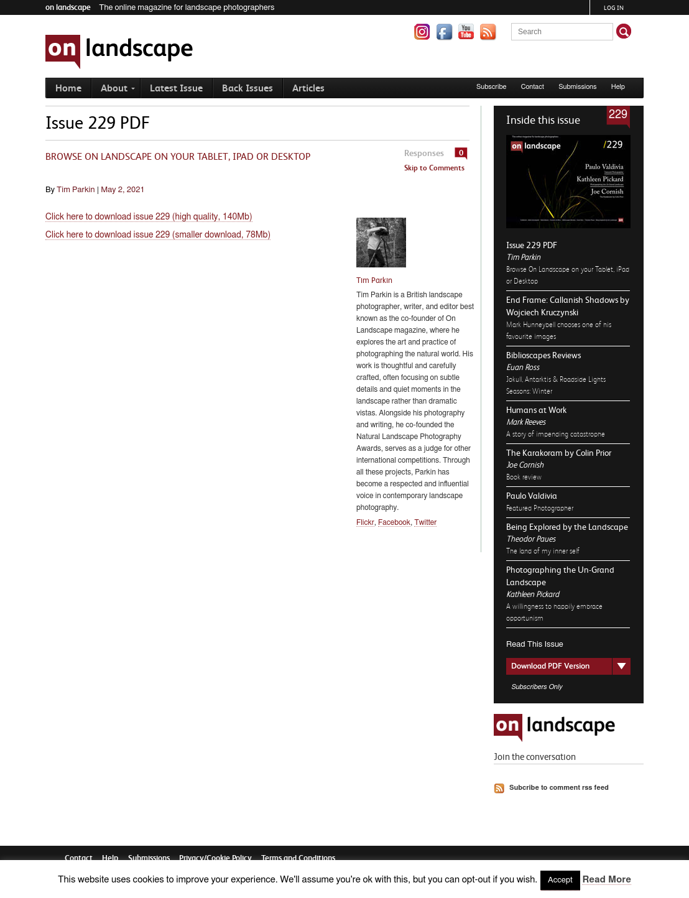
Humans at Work (536, 410)
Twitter (425, 522)
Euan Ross (522, 367)
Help (618, 86)
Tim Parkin (523, 257)
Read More (606, 879)
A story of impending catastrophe (555, 434)
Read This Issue (534, 645)
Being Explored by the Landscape (567, 527)
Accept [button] (560, 880)
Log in (614, 7)
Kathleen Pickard (532, 594)
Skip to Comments (434, 168)
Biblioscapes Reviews (543, 355)
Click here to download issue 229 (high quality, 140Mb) (148, 217)
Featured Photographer (539, 508)
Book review (524, 477)
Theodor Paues (530, 539)
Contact (532, 86)
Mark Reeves (525, 422)
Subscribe (491, 86)
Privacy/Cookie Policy (215, 858)
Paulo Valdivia (531, 496)
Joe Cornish (524, 465)
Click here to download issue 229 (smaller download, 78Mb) (158, 235)
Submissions (577, 86)
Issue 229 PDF (531, 245)
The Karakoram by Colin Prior (558, 453)
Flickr (365, 522)
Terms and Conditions (298, 858)
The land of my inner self (543, 551)
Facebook (394, 522)
